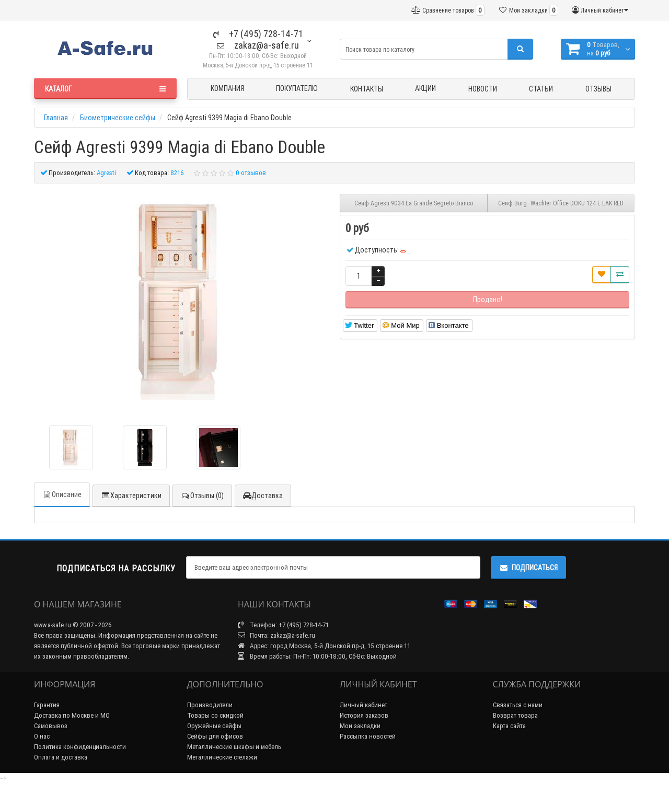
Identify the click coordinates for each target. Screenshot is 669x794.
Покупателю (297, 88)
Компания (227, 88)
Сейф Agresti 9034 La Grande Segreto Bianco (413, 203)
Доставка (263, 495)
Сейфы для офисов (215, 736)
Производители (210, 704)
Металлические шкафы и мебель (234, 746)
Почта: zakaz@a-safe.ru (276, 635)
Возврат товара (515, 715)
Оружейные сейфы (214, 725)
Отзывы (598, 89)
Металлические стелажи (222, 757)
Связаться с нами (518, 704)
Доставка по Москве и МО (72, 715)
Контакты (366, 89)
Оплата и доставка (60, 757)
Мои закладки (360, 725)
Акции (425, 88)
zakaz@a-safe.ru (258, 45)
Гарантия (47, 704)
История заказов (364, 715)
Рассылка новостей (368, 736)
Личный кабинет (363, 704)
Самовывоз (50, 725)
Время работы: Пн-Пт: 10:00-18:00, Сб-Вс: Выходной (317, 656)
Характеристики (131, 495)
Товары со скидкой (215, 715)
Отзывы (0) (202, 495)
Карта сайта (509, 725)
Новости (482, 89)
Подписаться (528, 567)
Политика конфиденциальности (80, 746)
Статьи (541, 89)
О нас (42, 736)
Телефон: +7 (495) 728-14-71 (283, 624)
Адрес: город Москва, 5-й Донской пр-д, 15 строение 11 (324, 645)
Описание (62, 494)
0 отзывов (251, 172)
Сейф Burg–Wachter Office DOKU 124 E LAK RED (561, 203)
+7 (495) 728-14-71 (258, 34)
